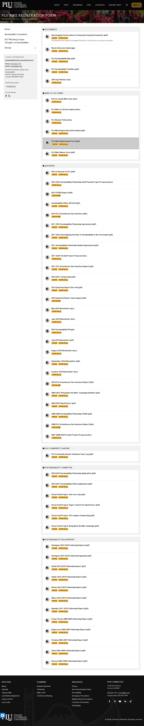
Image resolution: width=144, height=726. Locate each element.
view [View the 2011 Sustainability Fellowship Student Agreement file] (54, 248)
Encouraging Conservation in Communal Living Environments (77, 35)
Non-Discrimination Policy (81, 689)
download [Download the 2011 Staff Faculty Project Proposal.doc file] (56, 259)
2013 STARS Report (59, 193)
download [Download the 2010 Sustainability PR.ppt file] (56, 332)
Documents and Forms (30, 19)
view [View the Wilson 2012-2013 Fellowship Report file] (54, 601)
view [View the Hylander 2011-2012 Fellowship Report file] (54, 611)
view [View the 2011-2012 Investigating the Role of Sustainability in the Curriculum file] (54, 237)
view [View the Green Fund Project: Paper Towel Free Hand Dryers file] (54, 508)
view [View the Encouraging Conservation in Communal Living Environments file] (54, 38)
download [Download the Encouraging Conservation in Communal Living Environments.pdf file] (63, 38)
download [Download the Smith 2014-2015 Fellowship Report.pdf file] (63, 569)
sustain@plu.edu (16, 66)
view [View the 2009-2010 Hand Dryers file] (54, 406)
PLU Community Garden (56, 448)
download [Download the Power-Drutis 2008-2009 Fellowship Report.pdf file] (63, 622)
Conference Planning (44, 696)
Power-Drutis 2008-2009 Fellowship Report (69, 619)
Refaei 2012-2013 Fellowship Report (66, 587)
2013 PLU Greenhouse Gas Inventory (67, 214)
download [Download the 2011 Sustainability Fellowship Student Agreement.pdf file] (63, 248)
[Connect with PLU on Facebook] (109, 701)
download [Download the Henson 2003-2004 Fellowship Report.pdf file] (63, 664)
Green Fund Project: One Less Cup (66, 494)
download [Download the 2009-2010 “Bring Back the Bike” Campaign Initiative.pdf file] (63, 395)
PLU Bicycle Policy (59, 120)
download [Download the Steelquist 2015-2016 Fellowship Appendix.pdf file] (63, 559)
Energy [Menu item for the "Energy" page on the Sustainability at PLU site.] (8, 48)
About (4, 686)
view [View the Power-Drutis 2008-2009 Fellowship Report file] (54, 622)
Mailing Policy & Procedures (82, 699)
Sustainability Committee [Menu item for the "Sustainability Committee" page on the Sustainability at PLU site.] (16, 34)
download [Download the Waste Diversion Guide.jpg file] (63, 51)
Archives (49, 166)
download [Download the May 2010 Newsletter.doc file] (56, 311)
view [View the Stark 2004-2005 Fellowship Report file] (54, 653)
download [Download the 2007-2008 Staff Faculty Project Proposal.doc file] (56, 438)
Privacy (74, 686)
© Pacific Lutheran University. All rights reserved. (123, 719)
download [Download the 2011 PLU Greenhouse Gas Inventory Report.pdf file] (63, 269)
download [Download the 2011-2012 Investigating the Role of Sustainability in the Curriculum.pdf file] (63, 237)
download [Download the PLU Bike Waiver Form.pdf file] (63, 155)
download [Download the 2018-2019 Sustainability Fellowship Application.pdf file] (63, 476)
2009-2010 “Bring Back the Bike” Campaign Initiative (73, 393)
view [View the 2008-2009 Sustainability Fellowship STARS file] (54, 417)
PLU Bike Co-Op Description (63, 109)
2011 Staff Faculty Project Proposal (66, 256)
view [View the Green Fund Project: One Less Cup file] (54, 497)
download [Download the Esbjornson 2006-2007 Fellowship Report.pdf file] (63, 632)
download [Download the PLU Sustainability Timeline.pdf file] (63, 72)
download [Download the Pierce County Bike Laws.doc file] (56, 102)
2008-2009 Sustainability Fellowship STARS (69, 414)
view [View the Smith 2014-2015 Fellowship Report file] (54, 569)
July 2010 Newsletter (60, 340)
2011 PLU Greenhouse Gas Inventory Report (70, 266)
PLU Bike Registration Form (63, 141)
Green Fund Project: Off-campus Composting (70, 515)
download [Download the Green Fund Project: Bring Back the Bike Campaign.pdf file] (63, 529)
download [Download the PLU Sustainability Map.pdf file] (63, 61)
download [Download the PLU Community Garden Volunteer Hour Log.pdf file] (63, 457)
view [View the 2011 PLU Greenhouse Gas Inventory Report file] (54, 269)
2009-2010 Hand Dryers (61, 403)
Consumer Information (80, 702)
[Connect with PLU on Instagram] (114, 701)
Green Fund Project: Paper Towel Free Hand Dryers (73, 505)
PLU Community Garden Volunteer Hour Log (70, 454)
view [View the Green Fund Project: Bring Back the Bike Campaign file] (54, 529)
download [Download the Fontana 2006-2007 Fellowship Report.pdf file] (63, 643)
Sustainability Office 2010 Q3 (63, 203)
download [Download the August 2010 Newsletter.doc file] (56, 353)
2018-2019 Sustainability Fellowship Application (71, 473)
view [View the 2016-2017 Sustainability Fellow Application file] (54, 487)
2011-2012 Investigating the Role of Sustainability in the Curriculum (79, 235)
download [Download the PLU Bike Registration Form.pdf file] (63, 144)
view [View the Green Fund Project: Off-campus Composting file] (54, 518)
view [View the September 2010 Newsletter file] (54, 364)
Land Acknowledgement (10, 696)
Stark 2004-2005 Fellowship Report (66, 651)
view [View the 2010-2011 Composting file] (54, 280)
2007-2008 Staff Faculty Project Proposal (69, 435)
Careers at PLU (7, 699)
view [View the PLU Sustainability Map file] (54, 61)
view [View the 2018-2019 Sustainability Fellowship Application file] (54, 476)
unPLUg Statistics (58, 80)
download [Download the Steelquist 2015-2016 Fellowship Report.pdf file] (63, 548)
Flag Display (76, 705)
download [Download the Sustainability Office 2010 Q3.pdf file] (63, 206)
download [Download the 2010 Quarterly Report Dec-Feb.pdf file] (63, 290)
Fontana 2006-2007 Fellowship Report (67, 640)
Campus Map (6, 693)
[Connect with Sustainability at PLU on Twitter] (9, 96)
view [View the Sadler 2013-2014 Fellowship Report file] (54, 580)
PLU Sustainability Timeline (62, 69)
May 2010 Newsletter (60, 308)
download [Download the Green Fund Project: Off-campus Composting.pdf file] (63, 518)
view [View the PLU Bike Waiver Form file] (54, 155)
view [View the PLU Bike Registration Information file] (54, 133)
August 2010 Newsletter (61, 351)
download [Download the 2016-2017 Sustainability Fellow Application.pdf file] (63, 487)
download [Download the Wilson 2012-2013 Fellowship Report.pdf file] (63, 601)
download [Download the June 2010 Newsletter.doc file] (56, 322)
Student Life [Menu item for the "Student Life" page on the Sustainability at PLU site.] (11, 86)
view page (56, 195)
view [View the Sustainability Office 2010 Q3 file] (54, 206)
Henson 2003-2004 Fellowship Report (67, 661)
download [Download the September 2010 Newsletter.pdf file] (63, 364)
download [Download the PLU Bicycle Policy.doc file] (56, 123)
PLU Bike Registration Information (65, 130)
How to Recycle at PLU (61, 172)
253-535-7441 (122, 695)
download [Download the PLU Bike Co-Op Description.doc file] (56, 112)
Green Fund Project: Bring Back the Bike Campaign (72, 526)
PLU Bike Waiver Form (60, 152)
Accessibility (76, 693)
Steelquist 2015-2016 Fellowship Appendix (69, 556)
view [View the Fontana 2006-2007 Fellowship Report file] (54, 643)
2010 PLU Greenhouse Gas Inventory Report (70, 382)
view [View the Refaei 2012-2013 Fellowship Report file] (54, 590)
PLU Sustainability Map (61, 59)
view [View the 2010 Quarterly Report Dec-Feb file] (54, 290)
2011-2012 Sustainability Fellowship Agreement (71, 224)
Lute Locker (6, 702)
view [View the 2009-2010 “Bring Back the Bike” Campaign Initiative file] (54, 395)
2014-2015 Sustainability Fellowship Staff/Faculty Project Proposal (79, 182)
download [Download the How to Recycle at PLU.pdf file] (63, 174)
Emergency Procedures (80, 696)
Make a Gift (41, 693)
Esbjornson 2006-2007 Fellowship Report (68, 630)
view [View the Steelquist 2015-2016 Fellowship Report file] (54, 548)
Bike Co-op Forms (53, 93)
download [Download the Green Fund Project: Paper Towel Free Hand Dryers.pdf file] (63, 508)
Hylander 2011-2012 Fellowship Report (67, 608)
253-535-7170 (16, 64)
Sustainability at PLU (10, 19)
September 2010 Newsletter (63, 361)
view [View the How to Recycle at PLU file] (54, 174)
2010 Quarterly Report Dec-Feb (64, 287)
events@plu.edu (122, 693)
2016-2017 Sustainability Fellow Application (69, 484)
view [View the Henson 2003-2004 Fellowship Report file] (54, 664)
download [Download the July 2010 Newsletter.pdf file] (63, 343)
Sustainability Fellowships (58, 540)
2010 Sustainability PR (60, 329)
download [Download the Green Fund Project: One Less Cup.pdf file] (63, 497)
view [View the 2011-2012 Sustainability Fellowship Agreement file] (54, 227)
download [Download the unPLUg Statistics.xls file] (56, 82)
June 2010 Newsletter (60, 319)
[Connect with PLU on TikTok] (130, 701)
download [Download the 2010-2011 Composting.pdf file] (63, 280)
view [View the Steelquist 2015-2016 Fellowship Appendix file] (54, 559)
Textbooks (41, 689)
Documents (50, 30)
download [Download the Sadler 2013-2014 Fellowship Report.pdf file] (63, 580)
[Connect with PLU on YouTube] (119, 701)
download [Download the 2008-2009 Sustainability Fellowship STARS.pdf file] (63, 417)
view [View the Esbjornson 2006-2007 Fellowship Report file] (54, 632)
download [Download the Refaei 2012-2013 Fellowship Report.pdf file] (63, 590)
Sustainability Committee (57, 468)
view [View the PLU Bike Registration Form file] (54, 144)
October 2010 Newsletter (62, 372)
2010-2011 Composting (61, 277)
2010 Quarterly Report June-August (66, 298)
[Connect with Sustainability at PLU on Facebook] (6, 96)
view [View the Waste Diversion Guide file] (54, 51)
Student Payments (44, 686)
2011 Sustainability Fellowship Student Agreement (72, 245)
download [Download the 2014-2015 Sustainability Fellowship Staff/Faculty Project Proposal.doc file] (56, 185)
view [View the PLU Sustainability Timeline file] (54, 72)
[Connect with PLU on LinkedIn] (125, 701)
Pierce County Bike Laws (61, 99)
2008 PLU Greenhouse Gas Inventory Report (70, 424)
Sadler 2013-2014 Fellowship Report (66, 577)
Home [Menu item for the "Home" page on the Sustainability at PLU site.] (7, 29)
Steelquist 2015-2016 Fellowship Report (68, 545)
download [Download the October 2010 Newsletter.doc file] (56, 374)
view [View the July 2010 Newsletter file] (54, 343)
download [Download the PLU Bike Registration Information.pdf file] (63, 133)
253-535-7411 (111, 693)
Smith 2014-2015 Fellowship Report (66, 566)
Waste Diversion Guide (61, 48)
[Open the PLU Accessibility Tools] (2, 715)
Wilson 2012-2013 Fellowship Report (66, 598)
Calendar (5, 689)
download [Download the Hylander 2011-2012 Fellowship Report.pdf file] (63, 611)
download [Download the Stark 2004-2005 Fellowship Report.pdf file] (63, 653)
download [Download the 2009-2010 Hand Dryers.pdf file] (63, 406)
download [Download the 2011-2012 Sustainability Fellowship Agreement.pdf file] (63, 227)
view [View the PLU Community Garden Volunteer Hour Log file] (54, 457)
